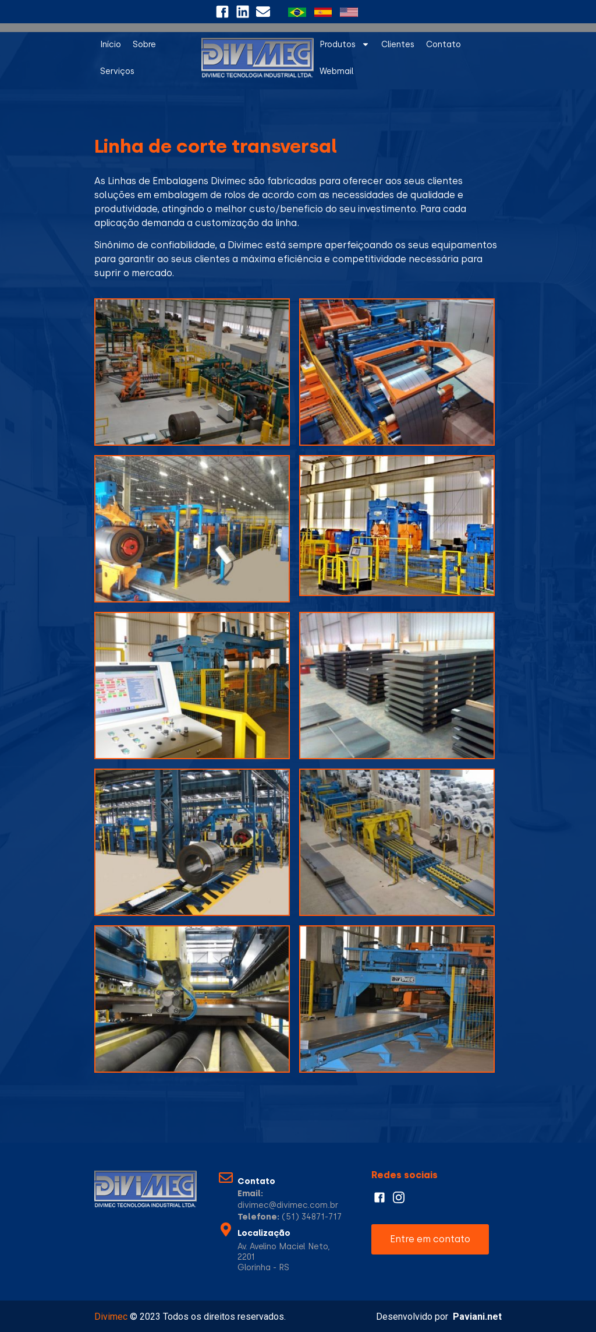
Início (110, 44)
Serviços (117, 71)
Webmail (337, 71)
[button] (430, 1239)
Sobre (144, 44)
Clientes (397, 44)
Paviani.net (477, 1316)
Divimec (110, 1316)
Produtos (345, 44)
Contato (443, 44)
